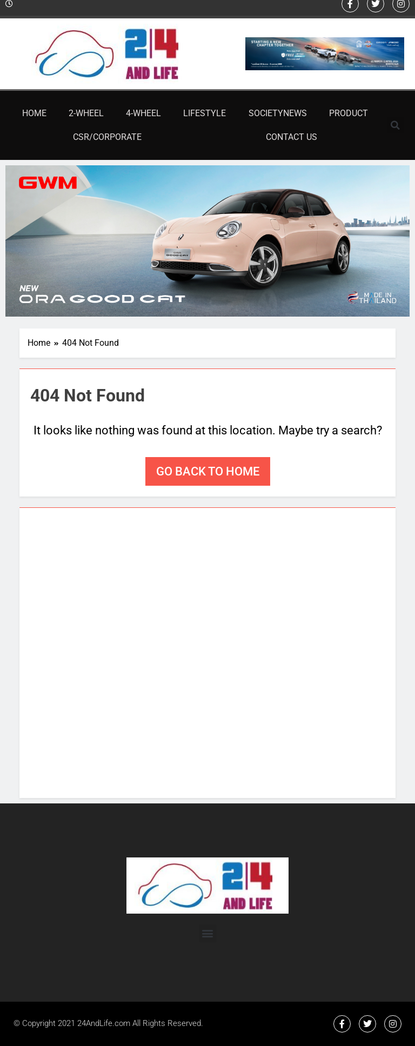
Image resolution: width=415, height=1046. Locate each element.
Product (348, 113)
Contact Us (291, 137)
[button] (395, 125)
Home (34, 113)
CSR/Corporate (107, 137)
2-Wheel (86, 113)
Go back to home (207, 471)
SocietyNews (278, 113)
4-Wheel (143, 113)
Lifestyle (204, 113)
